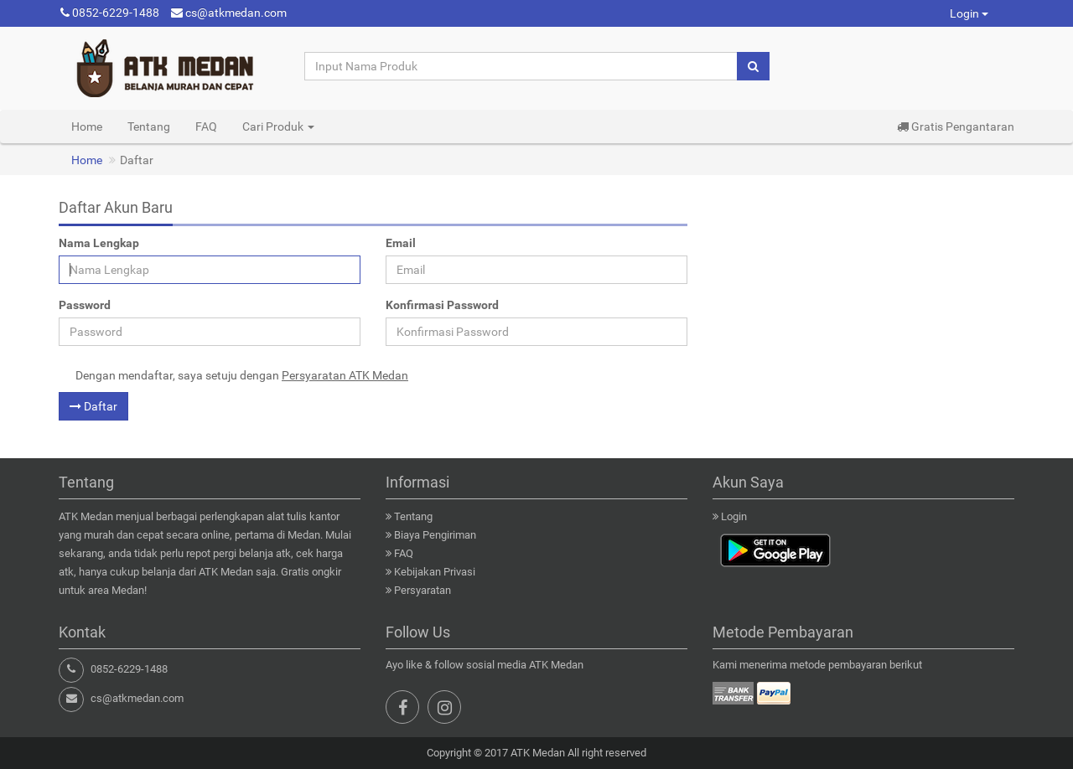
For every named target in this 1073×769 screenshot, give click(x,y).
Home (86, 126)
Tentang (148, 126)
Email (401, 243)
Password (85, 305)
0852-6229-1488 (109, 12)
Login (969, 13)
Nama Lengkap (99, 243)
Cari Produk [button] (278, 126)
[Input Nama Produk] (521, 66)
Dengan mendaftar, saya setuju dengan (241, 375)
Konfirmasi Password (442, 305)
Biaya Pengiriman (435, 535)
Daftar (93, 406)
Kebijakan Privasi (434, 571)
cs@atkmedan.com (229, 12)
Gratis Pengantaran (955, 126)
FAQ (206, 126)
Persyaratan (422, 590)
